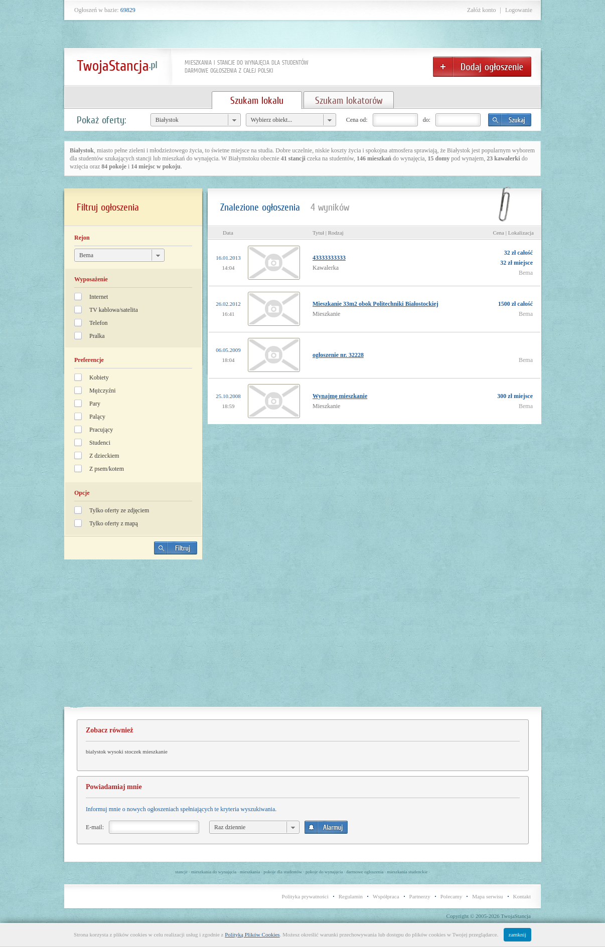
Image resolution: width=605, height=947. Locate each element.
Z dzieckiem (104, 455)
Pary (94, 403)
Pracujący (101, 429)
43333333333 (329, 257)
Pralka (97, 335)
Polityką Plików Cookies (252, 934)
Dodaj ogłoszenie (482, 67)
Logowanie (518, 10)
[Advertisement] (133, 637)
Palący (97, 416)
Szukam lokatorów (348, 100)
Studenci (99, 442)
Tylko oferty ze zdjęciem (119, 510)
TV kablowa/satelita (113, 309)
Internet (98, 296)
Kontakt (522, 896)
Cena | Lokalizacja (513, 233)
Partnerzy (419, 896)
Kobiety (99, 377)
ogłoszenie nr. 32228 (338, 354)
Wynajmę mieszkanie (340, 396)
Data (228, 233)
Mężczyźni (102, 390)
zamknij (517, 934)
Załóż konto (481, 10)
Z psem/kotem (106, 468)
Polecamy (451, 896)
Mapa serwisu (487, 896)
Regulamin (351, 896)
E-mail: (95, 827)
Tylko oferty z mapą (113, 523)
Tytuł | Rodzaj (328, 233)
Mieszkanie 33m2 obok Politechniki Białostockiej (375, 303)
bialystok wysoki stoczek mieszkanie (127, 751)
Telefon (98, 322)
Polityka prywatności (305, 896)
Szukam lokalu (256, 100)
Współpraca (386, 896)
